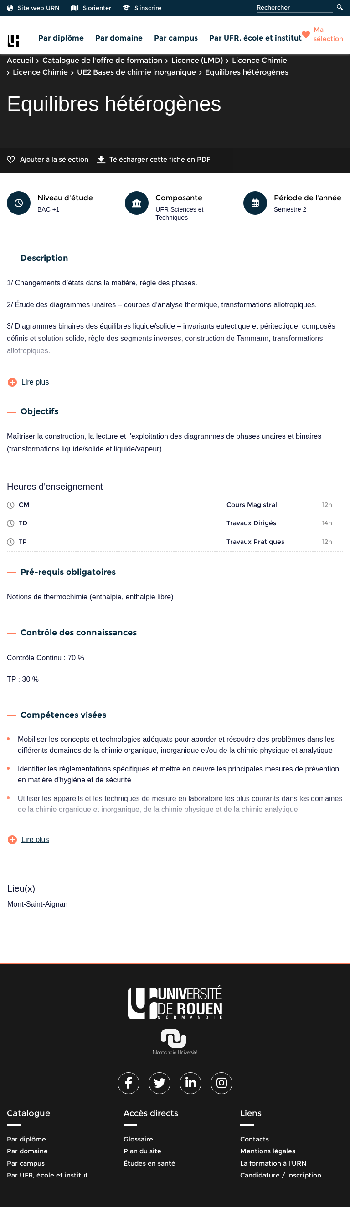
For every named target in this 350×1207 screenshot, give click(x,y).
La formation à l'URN (273, 1163)
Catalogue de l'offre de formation (102, 60)
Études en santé (149, 1163)
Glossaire (138, 1139)
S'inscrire (142, 7)
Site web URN (33, 7)
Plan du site (142, 1151)
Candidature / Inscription (280, 1175)
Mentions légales (267, 1151)
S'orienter (91, 7)
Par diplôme (61, 38)
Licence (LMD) (197, 60)
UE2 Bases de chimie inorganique (136, 72)
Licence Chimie (259, 60)
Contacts (254, 1139)
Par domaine (119, 38)
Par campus (176, 38)
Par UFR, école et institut (255, 38)
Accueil (20, 60)
